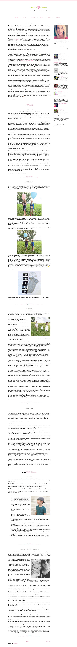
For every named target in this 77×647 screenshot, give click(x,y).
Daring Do (15, 266)
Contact (58, 17)
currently (31, 105)
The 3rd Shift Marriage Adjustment (59, 98)
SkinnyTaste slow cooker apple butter (27, 60)
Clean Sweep (60, 76)
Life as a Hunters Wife (57, 117)
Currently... (29, 23)
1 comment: (30, 543)
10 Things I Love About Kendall (29, 549)
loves (39, 544)
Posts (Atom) (15, 643)
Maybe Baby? (29, 408)
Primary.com (17, 39)
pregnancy (36, 177)
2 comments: (29, 176)
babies (28, 472)
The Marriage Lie (15, 79)
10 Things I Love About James (29, 477)
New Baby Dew (28, 177)
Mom (49, 17)
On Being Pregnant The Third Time (29, 111)
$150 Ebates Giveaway (57, 62)
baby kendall (25, 636)
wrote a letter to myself (31, 415)
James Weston (33, 544)
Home (16, 17)
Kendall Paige (33, 636)
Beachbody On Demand (38, 51)
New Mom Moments (61, 68)
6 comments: (29, 471)
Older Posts (48, 641)
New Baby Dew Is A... (29, 182)
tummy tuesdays (39, 304)
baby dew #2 (25, 544)
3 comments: (29, 303)
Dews (24, 17)
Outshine (59, 54)
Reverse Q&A (60, 91)
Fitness (33, 17)
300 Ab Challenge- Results (62, 84)
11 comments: (29, 104)
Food (41, 17)
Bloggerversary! (61, 109)
